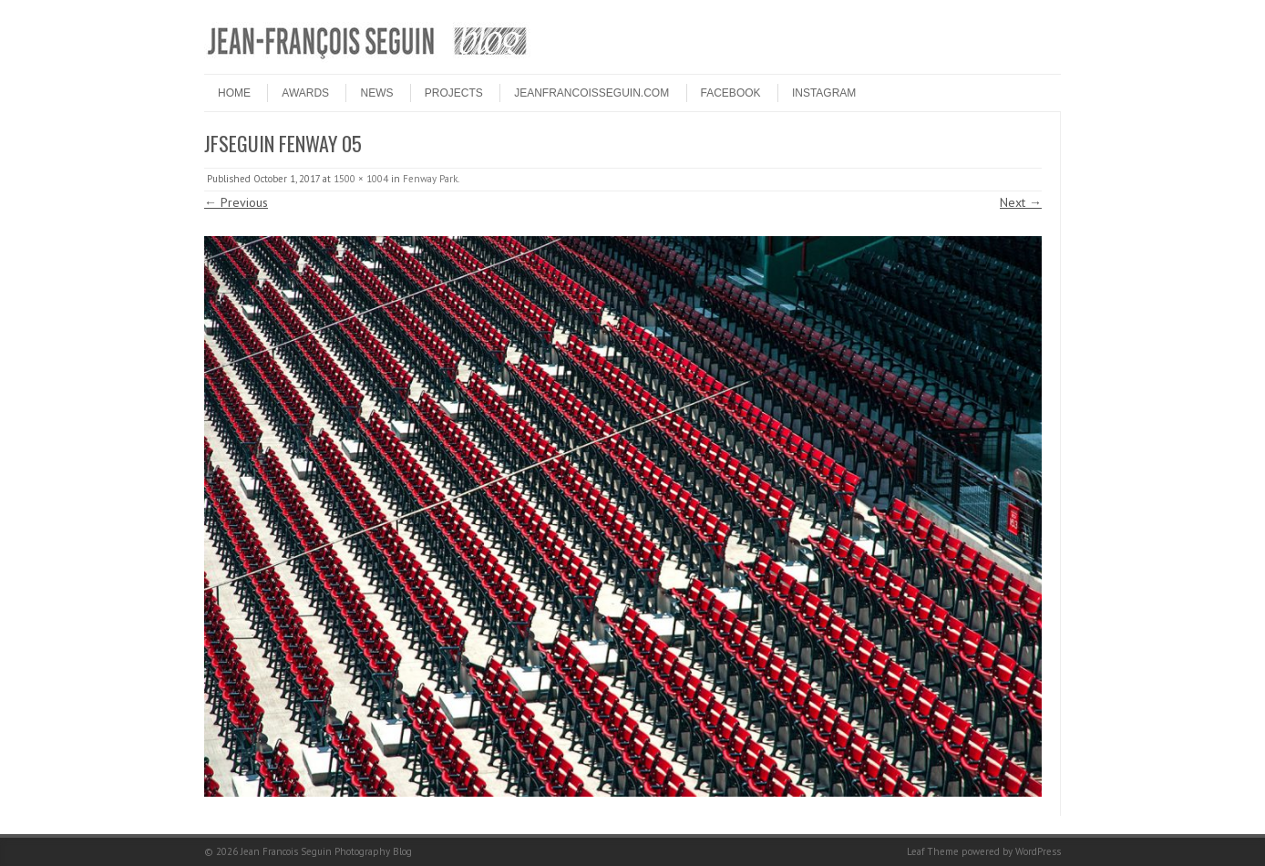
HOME (234, 93)
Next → (1021, 202)
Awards (305, 93)
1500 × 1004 (361, 178)
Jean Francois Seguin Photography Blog (326, 851)
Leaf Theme (933, 851)
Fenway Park (430, 178)
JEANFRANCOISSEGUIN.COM (591, 93)
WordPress (1038, 851)
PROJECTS (454, 93)
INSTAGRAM (824, 93)
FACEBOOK (731, 93)
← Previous (236, 202)
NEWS (376, 93)
